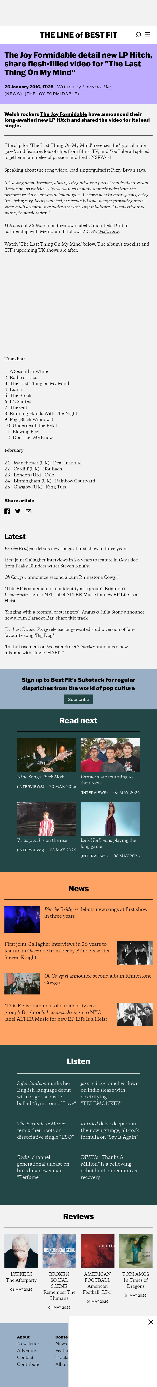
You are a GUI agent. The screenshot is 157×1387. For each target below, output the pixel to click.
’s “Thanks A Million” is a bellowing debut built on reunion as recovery (109, 1167)
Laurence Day (97, 87)
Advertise (27, 1351)
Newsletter (28, 1344)
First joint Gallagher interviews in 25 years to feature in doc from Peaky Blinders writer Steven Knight (71, 563)
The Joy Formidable (63, 114)
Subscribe (78, 699)
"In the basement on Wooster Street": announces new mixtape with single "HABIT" (66, 650)
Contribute (28, 1365)
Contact (25, 1358)
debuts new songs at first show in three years (65, 549)
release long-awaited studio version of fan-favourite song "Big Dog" (69, 633)
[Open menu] (147, 34)
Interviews (30, 786)
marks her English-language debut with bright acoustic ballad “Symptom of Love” (46, 1093)
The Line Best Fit (78, 34)
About (23, 1337)
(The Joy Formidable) (52, 94)
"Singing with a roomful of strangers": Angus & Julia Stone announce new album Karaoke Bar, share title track (74, 615)
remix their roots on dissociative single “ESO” (45, 1131)
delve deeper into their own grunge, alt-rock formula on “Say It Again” (110, 1131)
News (13, 93)
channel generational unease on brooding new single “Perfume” (43, 1167)
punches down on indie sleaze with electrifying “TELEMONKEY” (110, 1093)
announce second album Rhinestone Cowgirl (62, 578)
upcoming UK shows (37, 250)
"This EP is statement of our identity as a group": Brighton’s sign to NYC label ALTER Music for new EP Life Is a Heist (70, 595)
